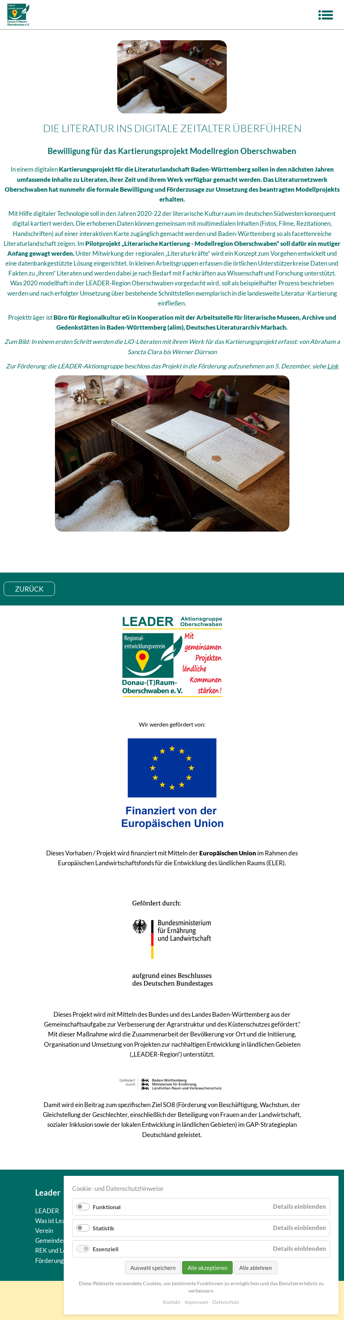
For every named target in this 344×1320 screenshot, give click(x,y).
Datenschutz (225, 1302)
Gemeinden (50, 1240)
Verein (44, 1230)
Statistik (103, 1228)
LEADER (47, 1211)
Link (333, 366)
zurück (29, 589)
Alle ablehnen (255, 1267)
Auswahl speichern (152, 1267)
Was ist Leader (55, 1221)
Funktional (107, 1206)
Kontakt (171, 1302)
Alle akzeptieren (207, 1267)
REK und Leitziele (58, 1250)
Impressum (196, 1302)
